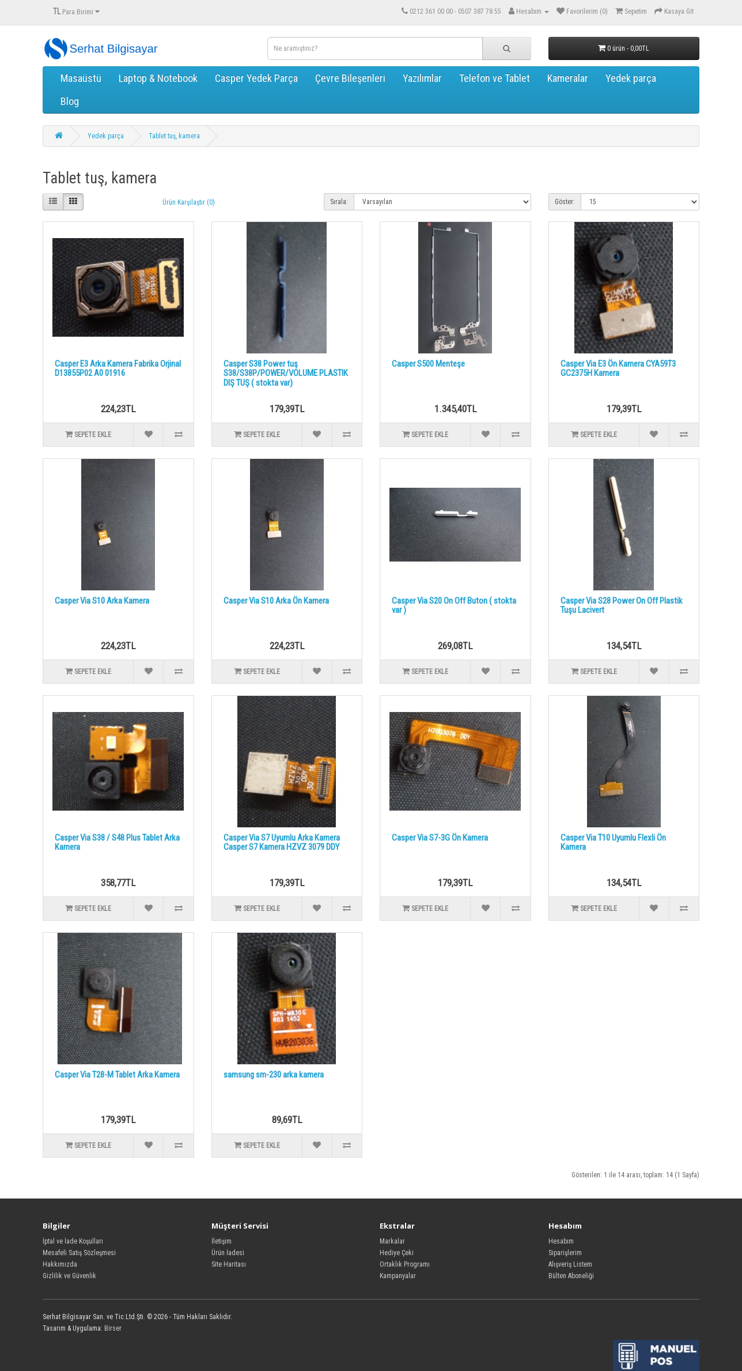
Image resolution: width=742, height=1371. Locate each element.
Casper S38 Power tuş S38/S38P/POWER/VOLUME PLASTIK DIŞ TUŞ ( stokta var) (286, 373)
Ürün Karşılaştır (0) (188, 202)
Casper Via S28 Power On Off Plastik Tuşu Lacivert (622, 606)
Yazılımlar (422, 78)
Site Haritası (228, 1264)
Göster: (565, 202)
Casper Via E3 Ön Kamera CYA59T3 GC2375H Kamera (618, 369)
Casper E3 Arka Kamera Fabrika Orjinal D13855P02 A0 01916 (118, 369)
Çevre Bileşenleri (350, 78)
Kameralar (567, 78)
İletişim (221, 1241)
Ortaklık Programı (405, 1264)
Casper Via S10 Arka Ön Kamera (276, 601)
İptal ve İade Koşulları (73, 1241)
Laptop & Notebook (158, 78)
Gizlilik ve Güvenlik (69, 1276)
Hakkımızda (60, 1264)
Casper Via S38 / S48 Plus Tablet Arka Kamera (117, 843)
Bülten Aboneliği (571, 1276)
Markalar (392, 1241)
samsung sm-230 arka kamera (274, 1074)
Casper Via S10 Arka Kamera (102, 601)
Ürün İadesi (227, 1253)
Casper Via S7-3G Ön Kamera (440, 838)
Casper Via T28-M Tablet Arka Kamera (117, 1074)
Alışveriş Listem (570, 1264)
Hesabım (561, 1241)
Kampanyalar (398, 1276)
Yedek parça (630, 78)
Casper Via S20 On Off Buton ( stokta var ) (454, 606)
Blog (69, 101)
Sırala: (339, 202)
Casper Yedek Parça (256, 78)
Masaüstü (80, 78)
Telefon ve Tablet (494, 78)
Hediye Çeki (397, 1253)
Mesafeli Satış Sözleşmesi (79, 1253)
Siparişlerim (565, 1253)
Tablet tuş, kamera (174, 136)
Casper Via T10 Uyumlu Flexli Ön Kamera (613, 843)
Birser (113, 1328)
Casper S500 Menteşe (428, 364)
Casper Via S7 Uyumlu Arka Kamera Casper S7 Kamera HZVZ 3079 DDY (282, 843)
